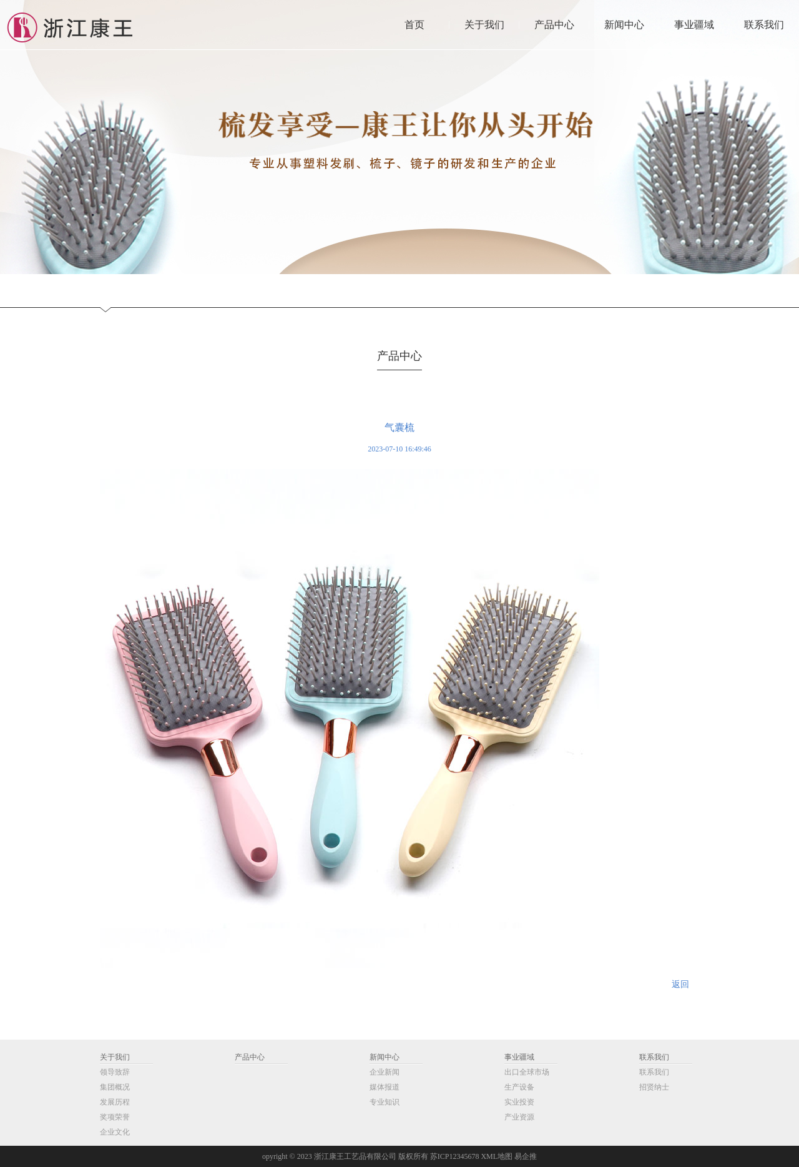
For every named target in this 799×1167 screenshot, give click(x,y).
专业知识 (385, 1102)
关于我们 (115, 1057)
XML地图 (496, 1156)
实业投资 (519, 1102)
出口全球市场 (526, 1072)
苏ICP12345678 (454, 1156)
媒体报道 (385, 1087)
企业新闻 (385, 1072)
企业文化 (115, 1132)
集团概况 (115, 1087)
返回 (680, 984)
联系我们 (654, 1057)
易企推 (525, 1156)
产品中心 (250, 1057)
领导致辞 (115, 1072)
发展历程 (115, 1102)
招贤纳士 (654, 1087)
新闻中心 (385, 1057)
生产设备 (519, 1087)
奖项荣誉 (115, 1117)
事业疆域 (519, 1057)
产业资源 (519, 1117)
